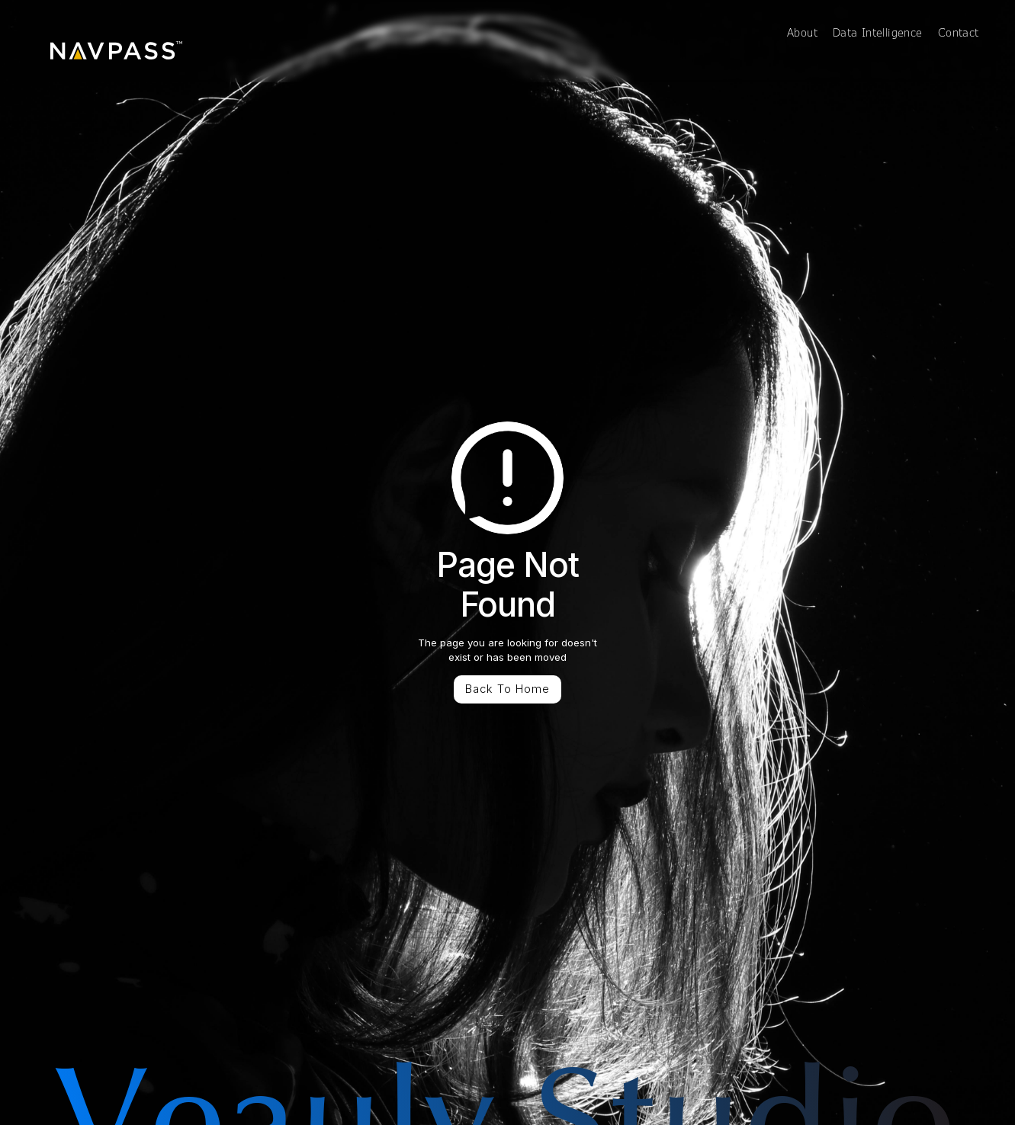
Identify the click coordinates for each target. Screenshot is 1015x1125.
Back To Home (507, 689)
